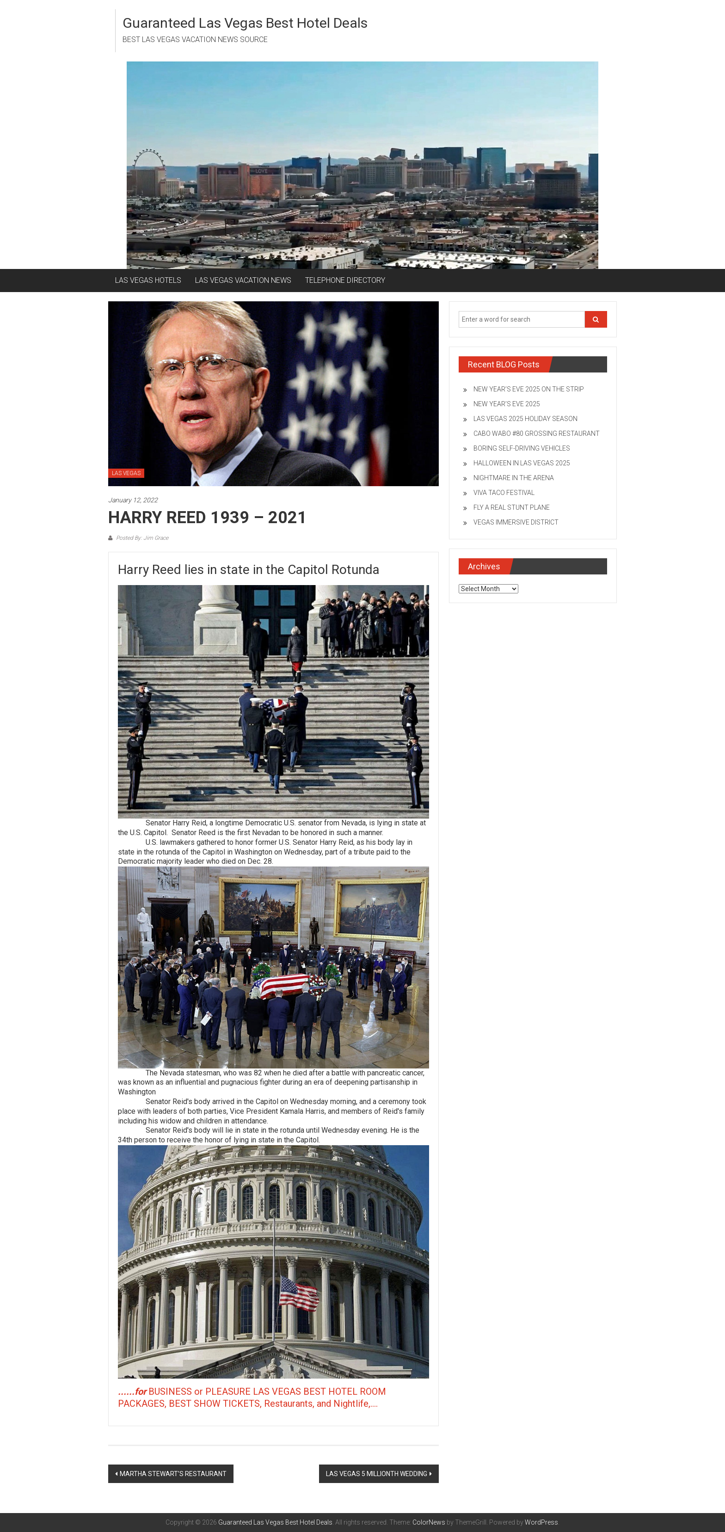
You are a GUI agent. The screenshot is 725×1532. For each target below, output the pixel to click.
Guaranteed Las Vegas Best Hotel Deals (245, 23)
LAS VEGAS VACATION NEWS (243, 280)
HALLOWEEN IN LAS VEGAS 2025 (521, 463)
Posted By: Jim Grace (141, 538)
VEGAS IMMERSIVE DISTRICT (516, 522)
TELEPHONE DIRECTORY (345, 280)
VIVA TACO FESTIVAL (504, 492)
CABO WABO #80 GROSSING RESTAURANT (536, 433)
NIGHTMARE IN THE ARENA (513, 478)
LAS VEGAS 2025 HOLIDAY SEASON (525, 418)
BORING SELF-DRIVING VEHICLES (521, 448)
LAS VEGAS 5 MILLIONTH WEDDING (376, 1473)
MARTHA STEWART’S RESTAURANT (173, 1473)
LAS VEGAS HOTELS (148, 280)
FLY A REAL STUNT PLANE (511, 507)
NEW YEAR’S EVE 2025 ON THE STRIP (528, 389)
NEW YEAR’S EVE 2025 (506, 404)
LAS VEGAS (126, 473)
